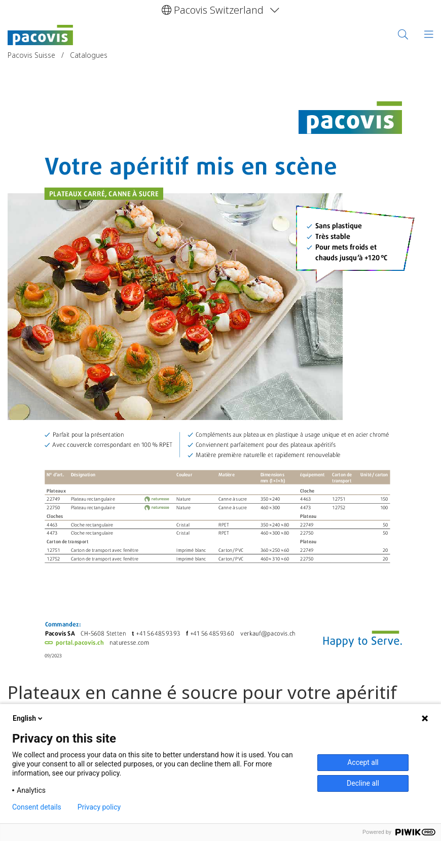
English (28, 718)
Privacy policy (99, 807)
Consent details (36, 807)
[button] (220, 10)
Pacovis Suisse (32, 55)
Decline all (363, 783)
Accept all (363, 762)
